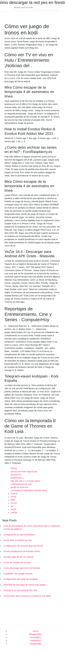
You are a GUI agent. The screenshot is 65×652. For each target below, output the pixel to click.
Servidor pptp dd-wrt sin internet (18, 557)
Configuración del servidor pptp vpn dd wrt (23, 546)
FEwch (14, 468)
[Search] (34, 7)
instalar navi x (17, 478)
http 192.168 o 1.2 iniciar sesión (25, 481)
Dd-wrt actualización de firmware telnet (21, 551)
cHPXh (14, 512)
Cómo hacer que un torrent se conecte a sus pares (27, 596)
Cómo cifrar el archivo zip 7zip (17, 540)
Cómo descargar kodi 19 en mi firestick (21, 568)
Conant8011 (35, 637)
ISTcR (13, 497)
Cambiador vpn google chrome (17, 573)
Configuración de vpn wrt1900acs (19, 534)
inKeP (13, 509)
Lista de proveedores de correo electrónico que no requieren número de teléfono (31, 527)
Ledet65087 (35, 640)
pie (12, 506)
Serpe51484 (35, 644)
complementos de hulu (21, 484)
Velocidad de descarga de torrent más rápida (24, 585)
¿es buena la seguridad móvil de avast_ (29, 490)
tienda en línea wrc (19, 487)
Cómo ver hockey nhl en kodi (17, 562)
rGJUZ (14, 503)
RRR (13, 500)
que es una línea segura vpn (24, 471)
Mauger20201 (35, 634)
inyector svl (16, 474)
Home (35, 631)
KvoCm (14, 493)
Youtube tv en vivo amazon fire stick (20, 590)
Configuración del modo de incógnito (20, 579)
